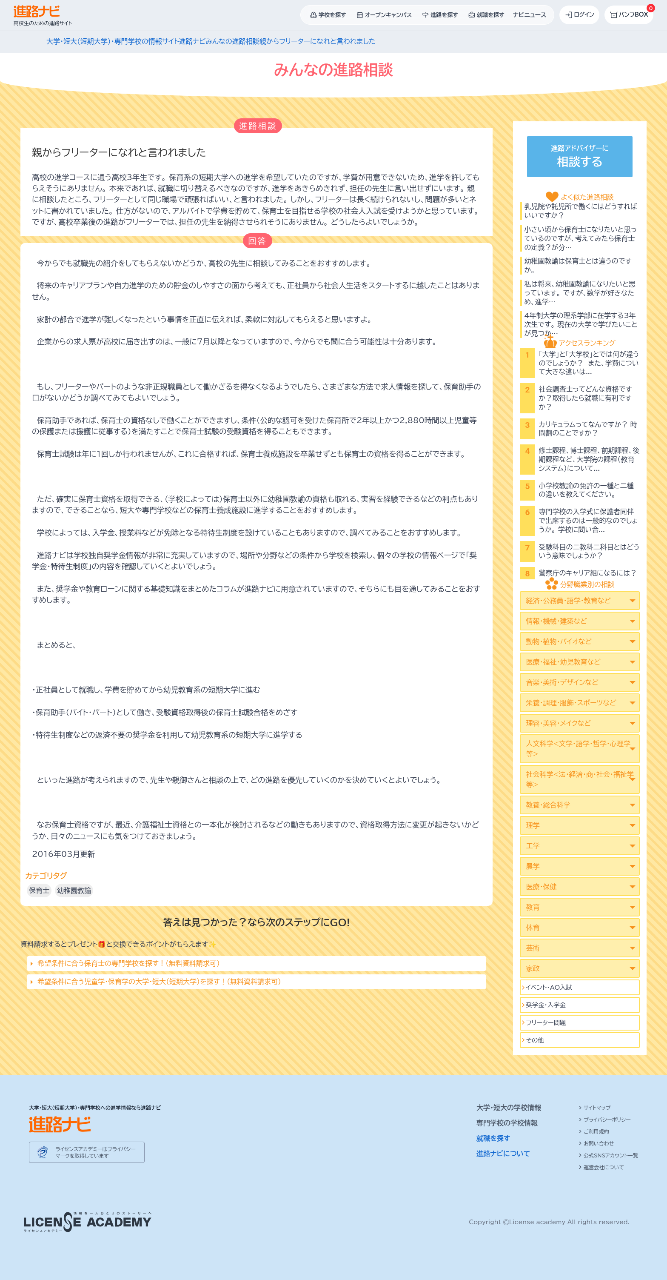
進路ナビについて (503, 1153)
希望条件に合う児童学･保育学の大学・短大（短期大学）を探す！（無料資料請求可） (159, 981)
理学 (532, 825)
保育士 (39, 890)
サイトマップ (594, 1107)
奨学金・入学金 (546, 1005)
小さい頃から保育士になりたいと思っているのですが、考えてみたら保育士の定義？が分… (580, 238)
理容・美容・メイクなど (558, 723)
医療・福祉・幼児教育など (563, 662)
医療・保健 (541, 886)
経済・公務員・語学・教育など (568, 600)
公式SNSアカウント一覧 (608, 1155)
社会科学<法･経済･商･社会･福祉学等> (579, 779)
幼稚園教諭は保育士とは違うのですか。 (577, 265)
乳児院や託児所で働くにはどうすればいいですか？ (580, 211)
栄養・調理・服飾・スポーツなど (571, 702)
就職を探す (493, 1138)
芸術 (532, 948)
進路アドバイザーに (580, 158)
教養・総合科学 (548, 805)
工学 (532, 845)
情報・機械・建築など (556, 621)
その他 (535, 1040)
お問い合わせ (596, 1143)
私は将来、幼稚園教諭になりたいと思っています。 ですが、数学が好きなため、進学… (579, 293)
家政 (532, 968)
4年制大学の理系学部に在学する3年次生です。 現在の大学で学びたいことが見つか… (580, 324)
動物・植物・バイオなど (559, 641)
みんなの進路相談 (232, 41)
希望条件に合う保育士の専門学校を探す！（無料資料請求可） (128, 963)
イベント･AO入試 (549, 987)
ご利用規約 (594, 1131)
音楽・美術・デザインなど (562, 682)
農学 (532, 866)
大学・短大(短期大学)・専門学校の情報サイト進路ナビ (125, 41)
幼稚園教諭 (74, 890)
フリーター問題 (546, 1022)
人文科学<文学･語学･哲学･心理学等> (578, 748)
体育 (532, 927)
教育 (532, 907)
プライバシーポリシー (605, 1119)
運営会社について (601, 1167)
